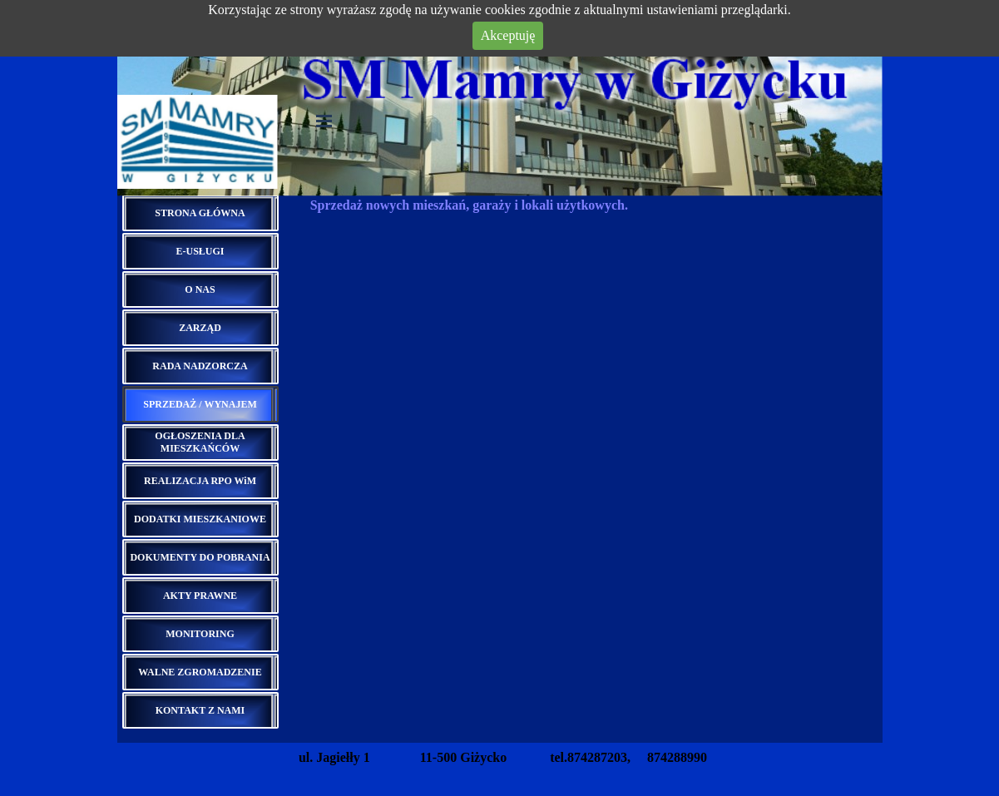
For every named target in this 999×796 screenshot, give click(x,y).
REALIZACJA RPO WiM (200, 481)
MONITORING (200, 634)
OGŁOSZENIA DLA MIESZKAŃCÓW (200, 442)
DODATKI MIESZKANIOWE (200, 519)
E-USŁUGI (200, 251)
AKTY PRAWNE (200, 595)
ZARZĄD (200, 328)
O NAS (200, 289)
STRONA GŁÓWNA (200, 213)
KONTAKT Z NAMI (200, 710)
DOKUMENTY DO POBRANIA (200, 557)
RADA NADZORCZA (199, 366)
